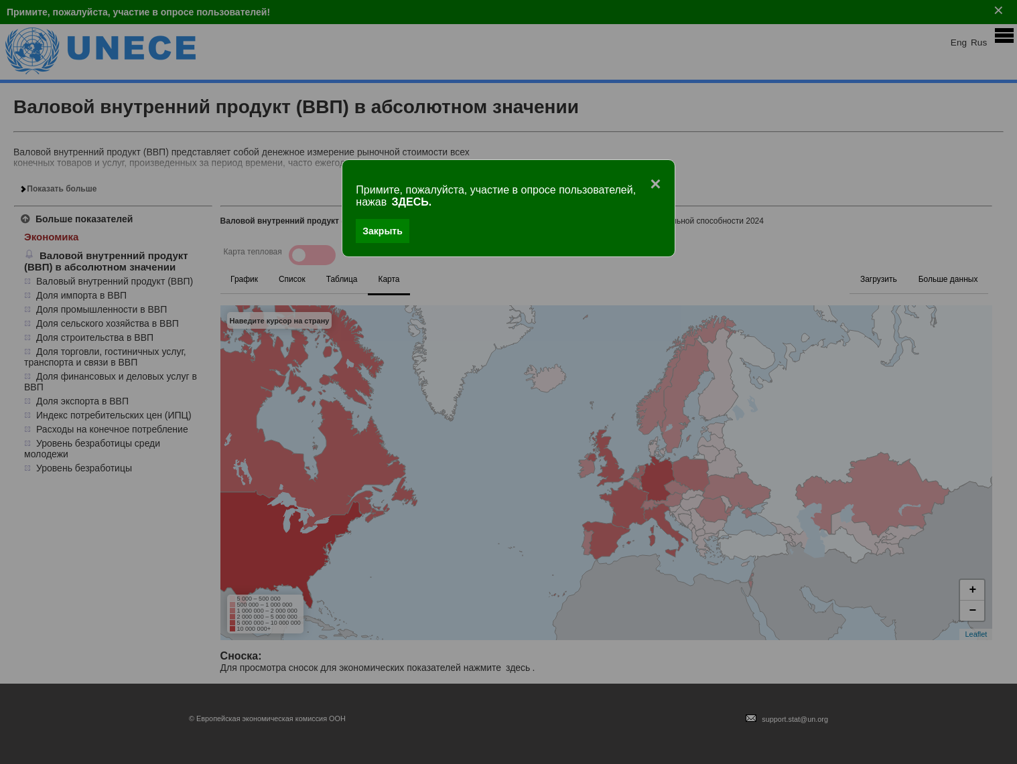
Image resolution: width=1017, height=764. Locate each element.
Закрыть (382, 231)
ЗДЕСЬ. (412, 202)
